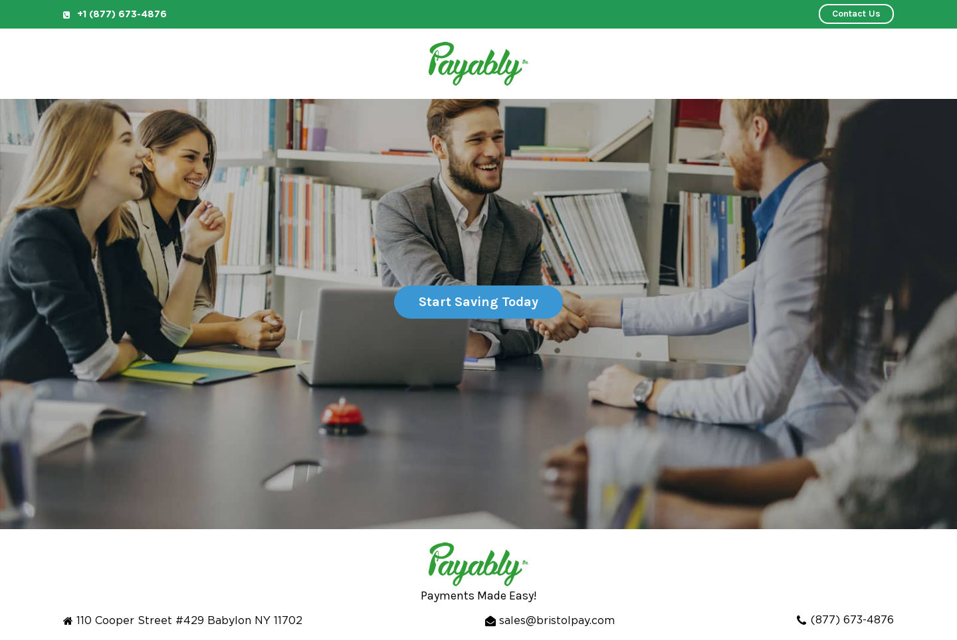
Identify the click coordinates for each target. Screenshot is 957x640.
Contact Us (856, 13)
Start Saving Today (478, 301)
